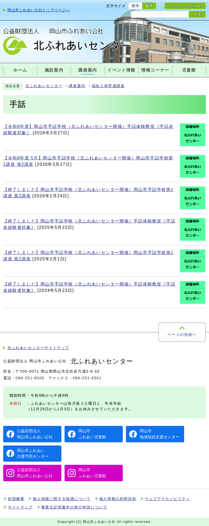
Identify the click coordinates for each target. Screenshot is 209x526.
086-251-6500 (30, 378)
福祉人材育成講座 (108, 86)
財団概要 (16, 499)
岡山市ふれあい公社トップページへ (38, 10)
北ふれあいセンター (43, 86)
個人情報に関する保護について (61, 499)
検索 (197, 14)
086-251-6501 (87, 378)
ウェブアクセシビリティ (167, 499)
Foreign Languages (185, 6)
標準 (135, 6)
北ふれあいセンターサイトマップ (38, 348)
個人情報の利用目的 (117, 499)
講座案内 (77, 86)
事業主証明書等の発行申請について (74, 507)
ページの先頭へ (181, 335)
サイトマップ (20, 507)
